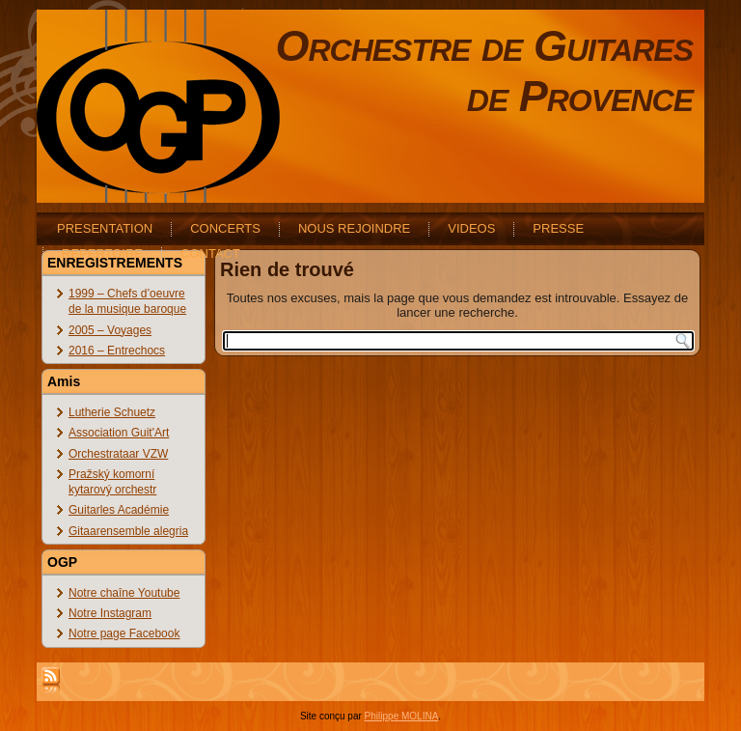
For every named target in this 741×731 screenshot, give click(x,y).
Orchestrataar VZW (118, 454)
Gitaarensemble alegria (128, 531)
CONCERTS (225, 228)
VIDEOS (471, 228)
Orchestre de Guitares (484, 45)
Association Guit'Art (119, 432)
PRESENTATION (104, 228)
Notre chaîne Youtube (124, 593)
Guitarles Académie (119, 510)
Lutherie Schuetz (112, 412)
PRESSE (558, 228)
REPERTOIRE (102, 253)
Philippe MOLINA (402, 716)
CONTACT (210, 253)
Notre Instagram (110, 613)
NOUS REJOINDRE (354, 228)
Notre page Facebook (124, 633)
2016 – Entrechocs (117, 350)
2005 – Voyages (110, 330)
